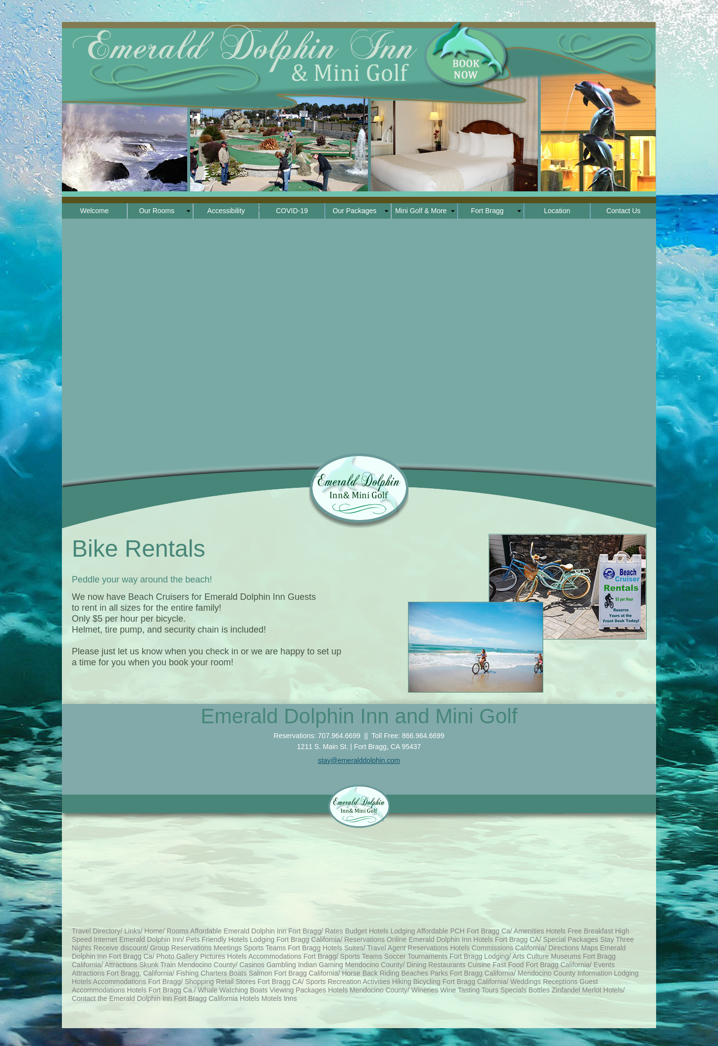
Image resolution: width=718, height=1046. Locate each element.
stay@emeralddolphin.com (359, 760)
